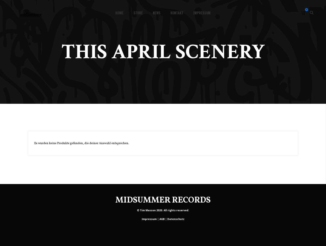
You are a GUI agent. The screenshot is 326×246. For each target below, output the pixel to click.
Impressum (149, 219)
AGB (162, 219)
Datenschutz (175, 219)
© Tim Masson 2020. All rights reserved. (163, 210)
